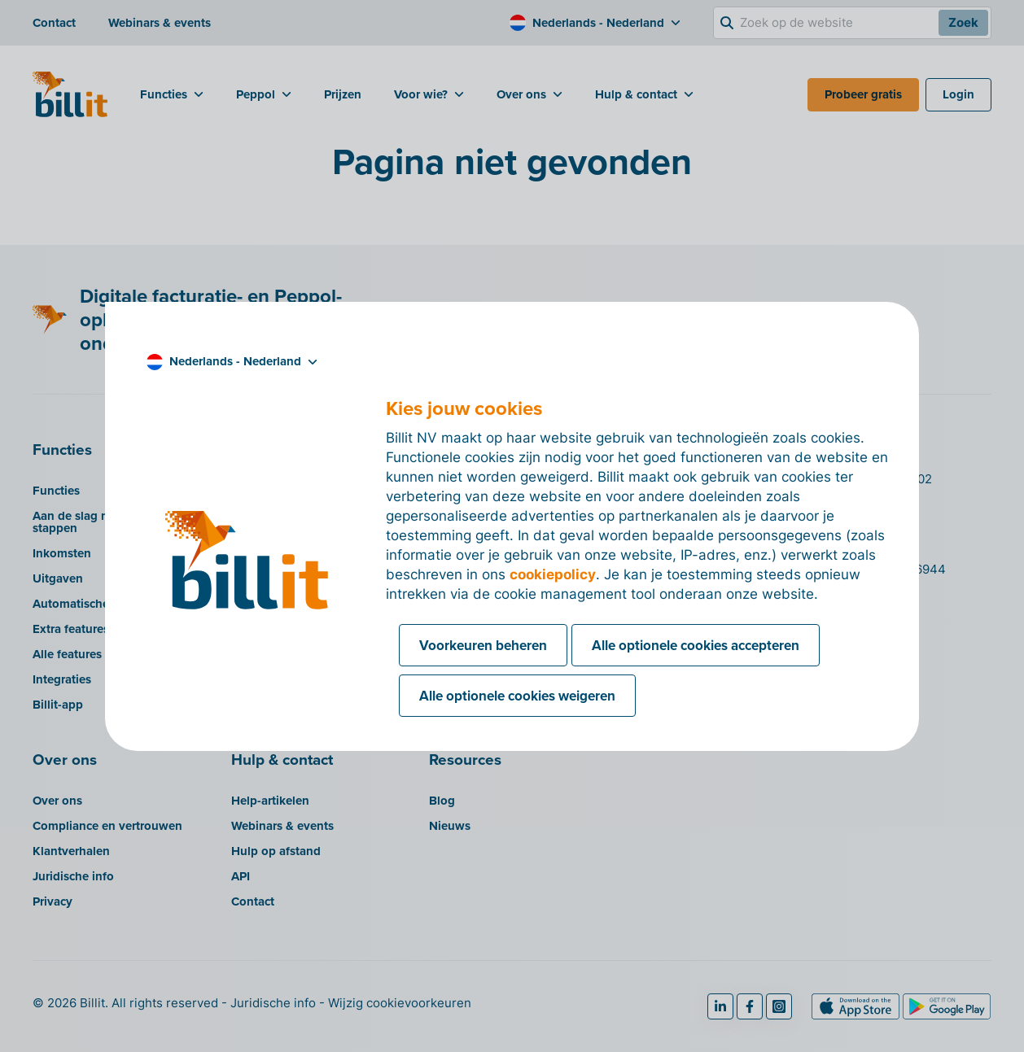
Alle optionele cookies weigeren (517, 695)
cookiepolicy (553, 574)
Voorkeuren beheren (483, 645)
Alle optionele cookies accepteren (695, 645)
